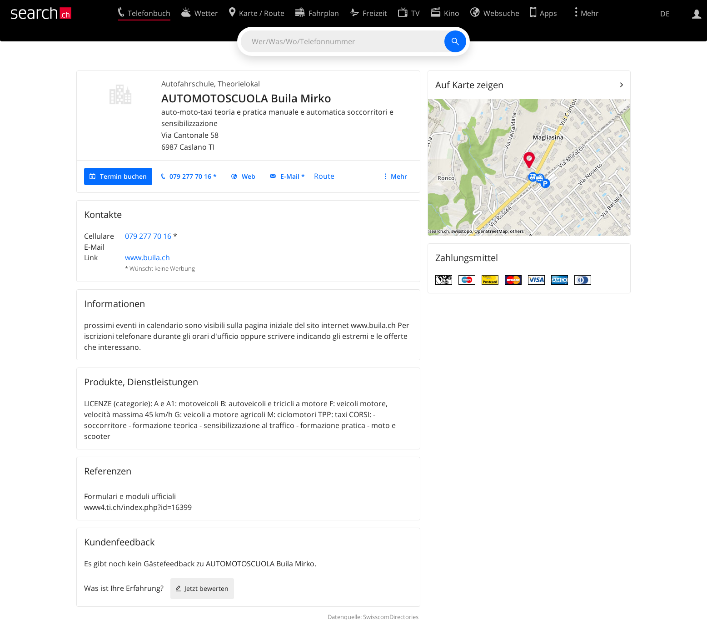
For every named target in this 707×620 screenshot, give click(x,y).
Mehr (399, 176)
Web (248, 176)
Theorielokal (239, 84)
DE (665, 14)
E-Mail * (292, 176)
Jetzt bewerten (206, 588)
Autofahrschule (187, 84)
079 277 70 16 (148, 236)
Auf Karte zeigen (469, 85)
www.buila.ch (147, 257)
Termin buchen (123, 176)
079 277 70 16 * (193, 176)
